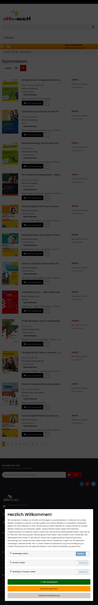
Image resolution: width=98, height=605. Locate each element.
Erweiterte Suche (11, 580)
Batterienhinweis (11, 590)
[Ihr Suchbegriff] (43, 27)
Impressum (9, 541)
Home (7, 51)
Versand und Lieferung (13, 583)
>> (46, 444)
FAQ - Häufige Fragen (13, 557)
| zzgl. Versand (77, 87)
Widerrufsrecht (10, 545)
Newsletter (8, 567)
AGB (6, 538)
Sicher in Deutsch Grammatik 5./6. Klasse (44, 263)
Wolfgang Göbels (30, 179)
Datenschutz (9, 548)
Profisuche (8, 37)
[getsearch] (95, 27)
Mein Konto (8, 571)
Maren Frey (27, 325)
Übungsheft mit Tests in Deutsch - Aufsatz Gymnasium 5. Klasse (56, 352)
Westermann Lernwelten (33, 392)
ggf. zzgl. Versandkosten (22, 598)
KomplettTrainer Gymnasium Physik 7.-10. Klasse (48, 235)
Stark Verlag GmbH (30, 296)
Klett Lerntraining (29, 88)
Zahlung (7, 587)
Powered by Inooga (32, 601)
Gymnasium (25, 51)
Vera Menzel (27, 148)
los (75, 474)
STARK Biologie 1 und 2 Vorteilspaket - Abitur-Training (50, 321)
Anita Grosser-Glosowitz (33, 84)
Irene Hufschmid (29, 357)
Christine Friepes (29, 116)
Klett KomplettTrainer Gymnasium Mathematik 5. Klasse (52, 206)
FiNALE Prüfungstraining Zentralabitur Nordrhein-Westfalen (53, 384)
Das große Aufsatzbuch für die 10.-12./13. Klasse (47, 111)
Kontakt (7, 560)
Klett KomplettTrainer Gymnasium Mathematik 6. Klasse (52, 415)
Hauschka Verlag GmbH (33, 361)
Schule (15, 51)
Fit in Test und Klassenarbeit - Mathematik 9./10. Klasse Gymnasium (58, 174)
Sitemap (7, 564)
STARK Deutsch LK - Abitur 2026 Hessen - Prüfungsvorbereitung (56, 292)
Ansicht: (8, 68)
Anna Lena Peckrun (31, 388)
